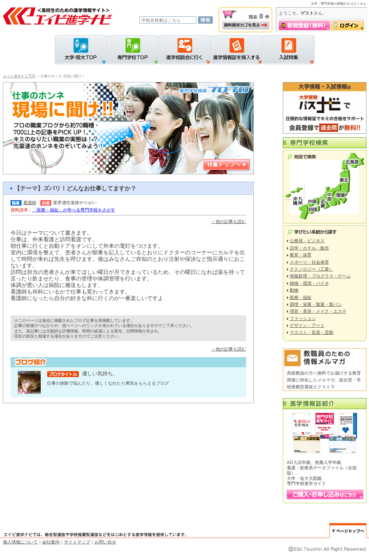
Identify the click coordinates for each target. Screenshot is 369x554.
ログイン (347, 25)
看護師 (29, 202)
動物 (294, 290)
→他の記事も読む (228, 221)
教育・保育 (301, 255)
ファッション (303, 318)
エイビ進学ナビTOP (19, 76)
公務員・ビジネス (307, 240)
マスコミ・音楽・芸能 (311, 332)
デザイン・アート (307, 325)
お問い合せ (105, 542)
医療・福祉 (301, 297)
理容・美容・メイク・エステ (318, 311)
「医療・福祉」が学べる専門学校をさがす (73, 210)
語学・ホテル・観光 (309, 248)
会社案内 (51, 542)
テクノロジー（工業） (311, 269)
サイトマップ (77, 542)
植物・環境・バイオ (309, 283)
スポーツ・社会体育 (309, 262)
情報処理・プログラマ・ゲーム (320, 276)
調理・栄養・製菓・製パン (316, 304)
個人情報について (20, 542)
